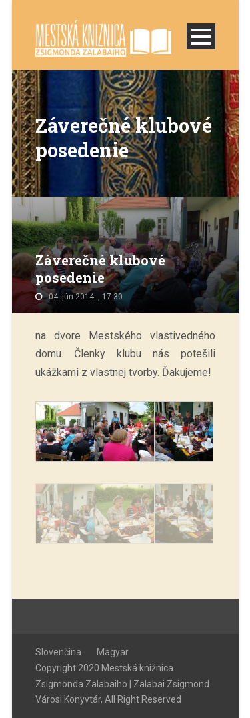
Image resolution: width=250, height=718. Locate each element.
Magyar (113, 652)
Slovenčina (58, 652)
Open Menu (201, 36)
